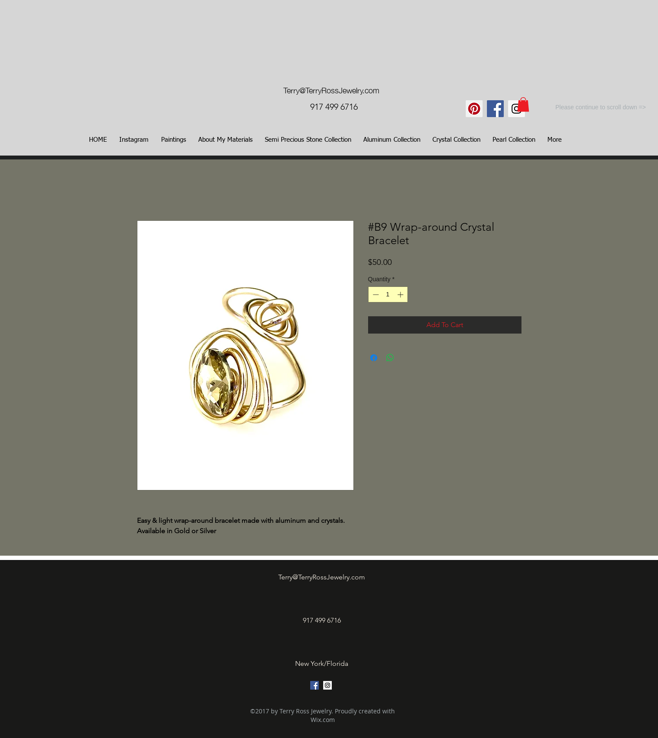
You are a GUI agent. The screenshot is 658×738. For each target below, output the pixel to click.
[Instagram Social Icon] (516, 108)
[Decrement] (374, 294)
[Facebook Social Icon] (495, 108)
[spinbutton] (388, 294)
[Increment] (401, 294)
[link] (523, 104)
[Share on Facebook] (374, 358)
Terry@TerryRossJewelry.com (331, 90)
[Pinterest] (474, 108)
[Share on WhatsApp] (390, 358)
